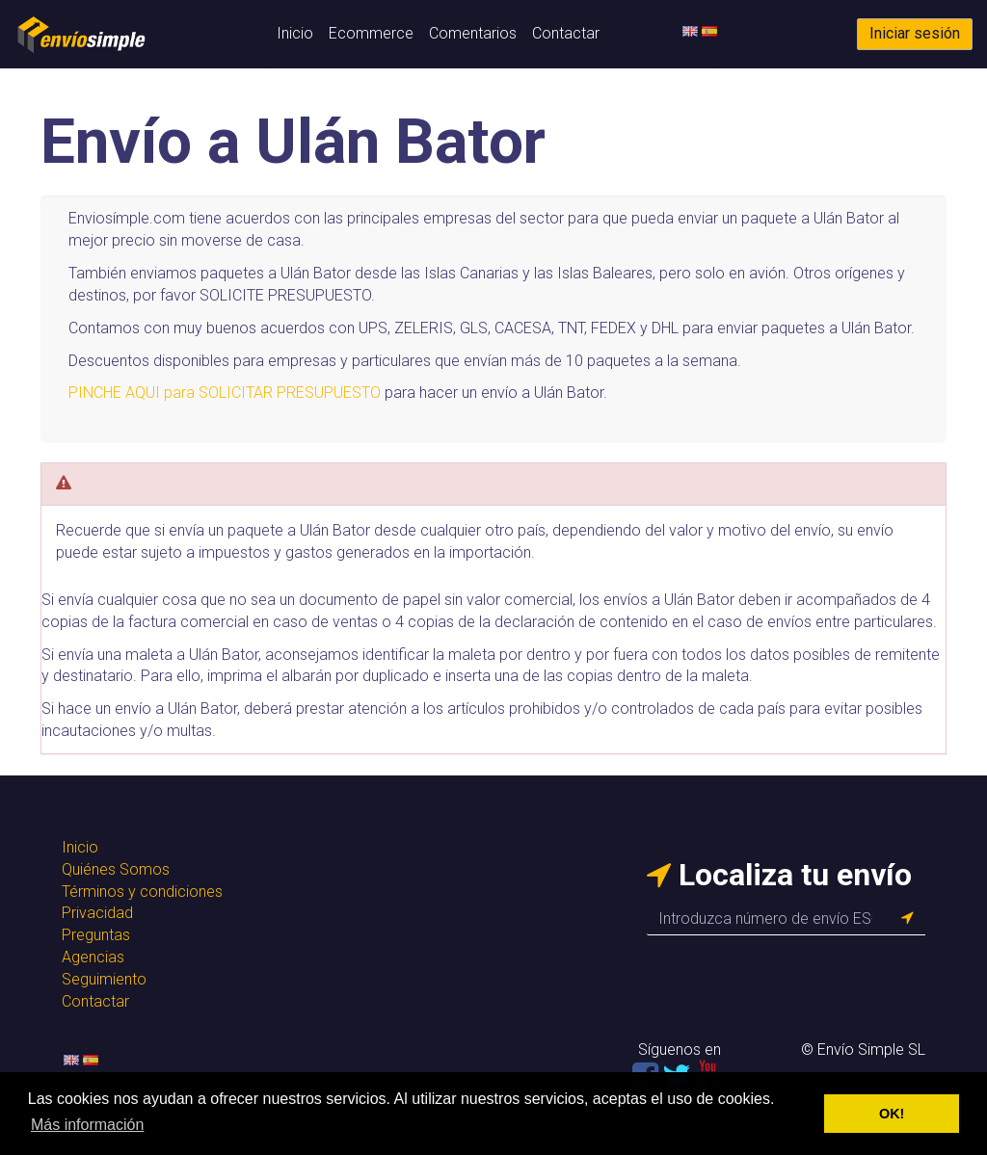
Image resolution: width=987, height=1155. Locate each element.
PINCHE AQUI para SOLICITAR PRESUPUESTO (224, 392)
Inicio (295, 33)
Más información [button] (87, 1124)
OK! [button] (891, 1113)
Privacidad (97, 913)
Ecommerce (371, 33)
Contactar (566, 33)
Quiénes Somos (116, 869)
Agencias (93, 957)
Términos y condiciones (142, 891)
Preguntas (96, 935)
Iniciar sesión (914, 33)
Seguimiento (104, 979)
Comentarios (473, 33)
